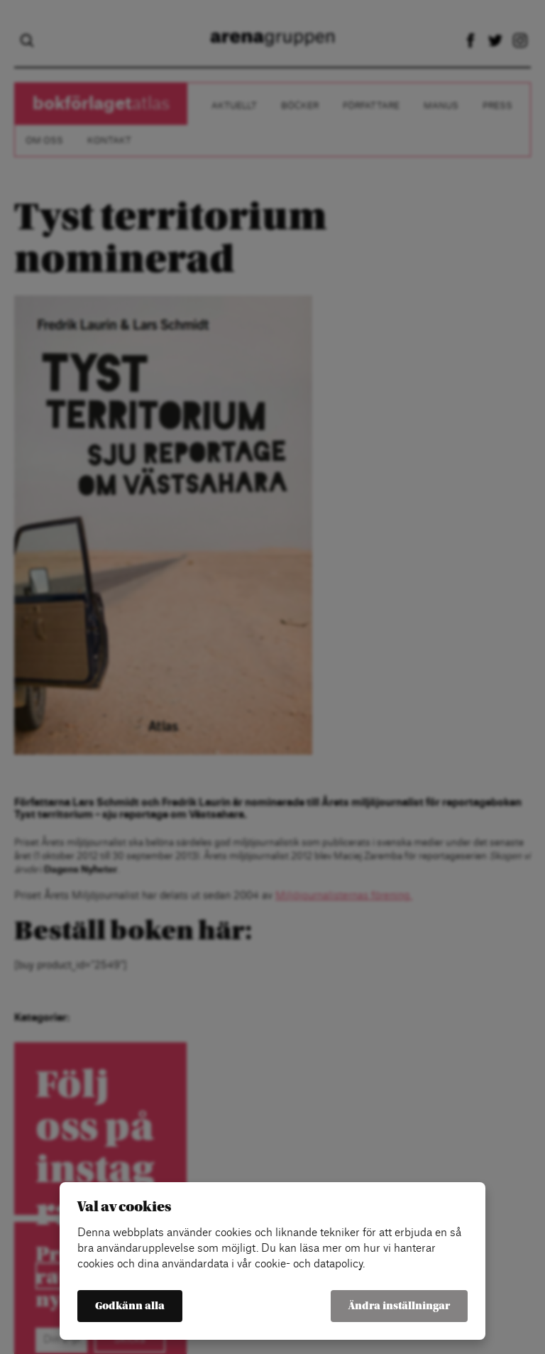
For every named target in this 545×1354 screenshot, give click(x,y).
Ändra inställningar (399, 1306)
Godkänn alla (130, 1306)
